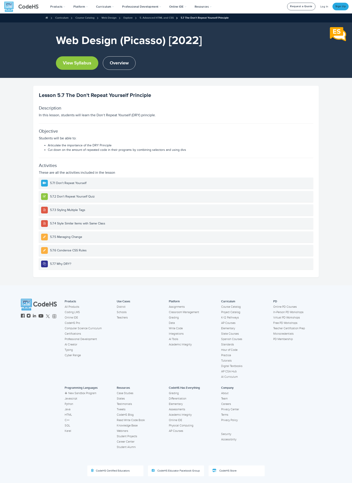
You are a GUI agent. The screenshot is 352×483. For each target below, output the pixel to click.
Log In (324, 6)
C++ (67, 420)
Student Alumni (126, 447)
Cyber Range (73, 355)
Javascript (71, 398)
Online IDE (71, 317)
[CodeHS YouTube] (41, 316)
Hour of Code (229, 350)
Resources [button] (203, 7)
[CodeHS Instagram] (29, 316)
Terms (224, 415)
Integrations (176, 334)
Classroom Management (184, 312)
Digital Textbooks (231, 366)
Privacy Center (230, 409)
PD (275, 301)
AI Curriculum (229, 377)
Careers (226, 404)
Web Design (109, 18)
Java (67, 409)
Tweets (121, 409)
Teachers (122, 317)
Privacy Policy (229, 420)
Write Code (176, 328)
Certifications (73, 334)
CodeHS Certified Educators (110, 470)
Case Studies (125, 393)
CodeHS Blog (125, 415)
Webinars (122, 431)
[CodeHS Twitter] (48, 316)
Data (172, 323)
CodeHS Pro (72, 323)
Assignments (177, 307)
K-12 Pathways (230, 317)
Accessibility (228, 439)
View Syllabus (77, 63)
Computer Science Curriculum (83, 328)
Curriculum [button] (105, 7)
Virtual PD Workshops (286, 317)
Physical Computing (181, 425)
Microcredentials (283, 334)
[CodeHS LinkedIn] (34, 316)
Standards (227, 344)
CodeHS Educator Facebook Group (176, 470)
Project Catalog (230, 312)
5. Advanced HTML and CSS (157, 18)
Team (224, 398)
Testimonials (124, 404)
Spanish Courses (231, 339)
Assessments (177, 409)
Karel (68, 431)
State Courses (230, 334)
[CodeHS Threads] (54, 316)
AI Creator (71, 344)
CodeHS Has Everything (184, 387)
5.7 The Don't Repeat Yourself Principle (205, 18)
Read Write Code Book (131, 420)
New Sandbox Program (80, 393)
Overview (119, 63)
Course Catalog (85, 18)
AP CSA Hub (229, 371)
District (121, 307)
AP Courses (228, 323)
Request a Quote (301, 6)
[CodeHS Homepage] (23, 6)
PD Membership (283, 339)
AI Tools (173, 339)
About (225, 393)
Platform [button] (80, 7)
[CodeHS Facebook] (23, 316)
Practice (226, 355)
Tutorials (226, 360)
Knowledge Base (127, 425)
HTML (68, 415)
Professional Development (81, 339)
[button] (57, 6)
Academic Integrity (180, 344)
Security (226, 434)
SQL (67, 425)
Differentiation (177, 398)
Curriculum (61, 18)
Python (69, 404)
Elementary (228, 328)
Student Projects (127, 436)
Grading (174, 317)
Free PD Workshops (285, 323)
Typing (69, 350)
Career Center (125, 441)
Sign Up (340, 6)
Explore (128, 18)
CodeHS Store (224, 470)
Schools (122, 312)
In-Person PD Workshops (288, 312)
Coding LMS (72, 312)
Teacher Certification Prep (289, 328)
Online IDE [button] (178, 7)
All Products (72, 307)
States (121, 398)
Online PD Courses (285, 307)
